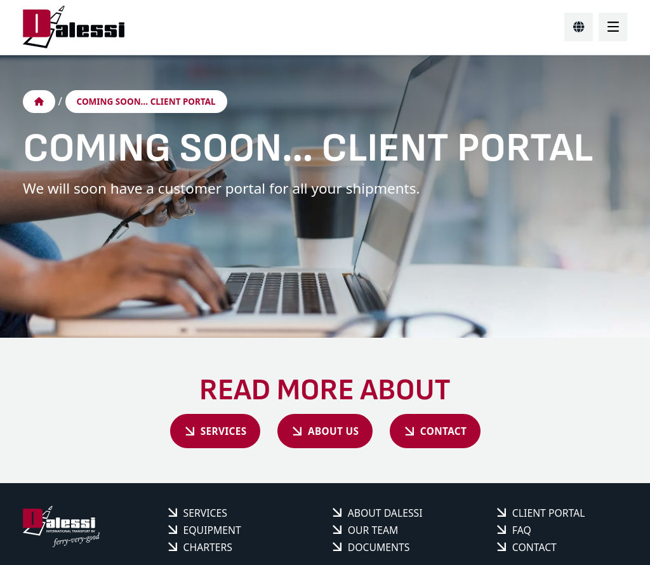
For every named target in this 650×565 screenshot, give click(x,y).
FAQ (521, 533)
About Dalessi (385, 515)
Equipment (212, 533)
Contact (455, 432)
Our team (373, 533)
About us (333, 432)
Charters (207, 550)
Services (210, 432)
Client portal (548, 515)
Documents (379, 550)
